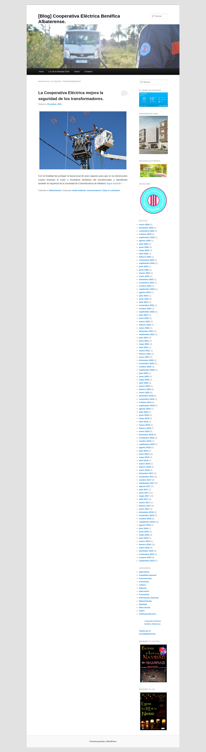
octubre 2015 (145, 557)
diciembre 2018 (146, 434)
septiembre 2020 (147, 370)
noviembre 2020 (146, 363)
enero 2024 (144, 276)
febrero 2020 (145, 389)
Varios (77, 71)
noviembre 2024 (146, 260)
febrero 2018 (145, 467)
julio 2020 (143, 373)
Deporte (143, 588)
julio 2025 (143, 244)
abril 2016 (143, 538)
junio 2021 (144, 341)
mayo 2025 (144, 250)
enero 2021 (144, 357)
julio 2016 (143, 528)
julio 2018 (143, 451)
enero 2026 (144, 224)
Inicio (41, 71)
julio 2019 (143, 412)
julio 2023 (143, 296)
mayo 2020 (144, 380)
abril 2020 (143, 383)
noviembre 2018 (146, 438)
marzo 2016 (144, 541)
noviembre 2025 (146, 231)
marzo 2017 (144, 502)
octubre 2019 (145, 402)
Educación (144, 591)
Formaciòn (144, 594)
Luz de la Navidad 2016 (59, 71)
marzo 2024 (144, 273)
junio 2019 (144, 415)
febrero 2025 (145, 257)
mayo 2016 (144, 535)
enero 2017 (144, 509)
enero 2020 (144, 392)
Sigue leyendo (115, 183)
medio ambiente (79, 190)
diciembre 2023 (146, 279)
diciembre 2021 (146, 331)
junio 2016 (144, 531)
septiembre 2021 (147, 334)
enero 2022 (144, 328)
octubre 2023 (145, 286)
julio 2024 (143, 266)
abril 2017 (143, 499)
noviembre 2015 (146, 554)
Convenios (144, 581)
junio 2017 (144, 493)
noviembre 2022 (146, 305)
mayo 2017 (144, 496)
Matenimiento (55, 190)
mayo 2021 (144, 344)
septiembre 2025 (147, 237)
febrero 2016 (145, 544)
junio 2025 (144, 247)
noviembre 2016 (146, 515)
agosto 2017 (145, 486)
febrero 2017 (145, 506)
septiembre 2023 (147, 289)
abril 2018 (143, 460)
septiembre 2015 (147, 561)
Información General (148, 598)
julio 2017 (143, 489)
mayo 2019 (144, 418)
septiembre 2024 (147, 263)
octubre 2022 (145, 308)
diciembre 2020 (146, 360)
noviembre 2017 (146, 477)
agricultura (144, 572)
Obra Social (144, 607)
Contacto (88, 71)
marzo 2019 (144, 425)
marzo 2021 (144, 350)
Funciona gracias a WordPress (103, 741)
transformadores (94, 190)
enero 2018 (144, 470)
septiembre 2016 (147, 522)
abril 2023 (143, 302)
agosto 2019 (145, 409)
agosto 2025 (145, 240)
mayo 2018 (144, 457)
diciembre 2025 (146, 228)
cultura (142, 585)
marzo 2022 (144, 321)
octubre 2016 (145, 518)
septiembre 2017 (147, 483)
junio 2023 (144, 299)
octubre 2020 (145, 367)
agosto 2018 (145, 447)
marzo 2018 (144, 464)
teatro (142, 611)
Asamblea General (147, 575)
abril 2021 (143, 347)
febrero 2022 (145, 325)
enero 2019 (144, 431)
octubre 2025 (145, 234)
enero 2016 (144, 548)
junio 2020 (144, 376)
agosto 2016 (145, 525)
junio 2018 (144, 454)
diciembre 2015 (146, 551)
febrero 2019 (145, 428)
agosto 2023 (145, 292)
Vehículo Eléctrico (147, 614)
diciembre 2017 (146, 473)
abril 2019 (143, 421)
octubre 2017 (145, 480)
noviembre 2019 (146, 399)
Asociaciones (145, 578)
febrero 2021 (145, 354)
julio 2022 (143, 315)
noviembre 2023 (146, 283)
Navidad (143, 604)
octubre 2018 (145, 441)
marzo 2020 (144, 386)
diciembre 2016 (146, 512)
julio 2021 (143, 337)
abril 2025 (143, 253)
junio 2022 (144, 318)
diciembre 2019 (146, 396)
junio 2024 (144, 270)
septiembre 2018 (147, 444)
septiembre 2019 (147, 405)
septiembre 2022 (147, 312)
